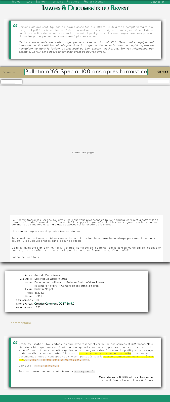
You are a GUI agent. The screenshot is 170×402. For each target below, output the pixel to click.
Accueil (7, 73)
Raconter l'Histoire (45, 286)
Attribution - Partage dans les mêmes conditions (56, 360)
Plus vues (73, 2)
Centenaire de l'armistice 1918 (80, 286)
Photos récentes (94, 2)
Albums (15, 2)
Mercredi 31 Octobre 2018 (50, 279)
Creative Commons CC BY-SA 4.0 (54, 303)
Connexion (158, 2)
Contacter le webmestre (96, 399)
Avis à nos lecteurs (47, 366)
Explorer (41, 2)
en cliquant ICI (84, 372)
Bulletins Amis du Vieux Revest (85, 282)
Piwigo (79, 399)
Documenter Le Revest (48, 282)
